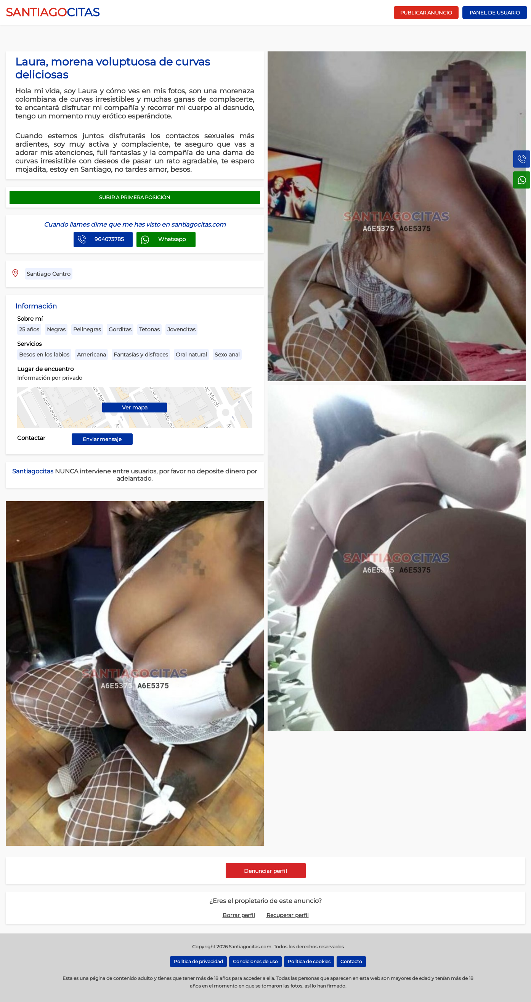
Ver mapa (135, 407)
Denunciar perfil (265, 871)
